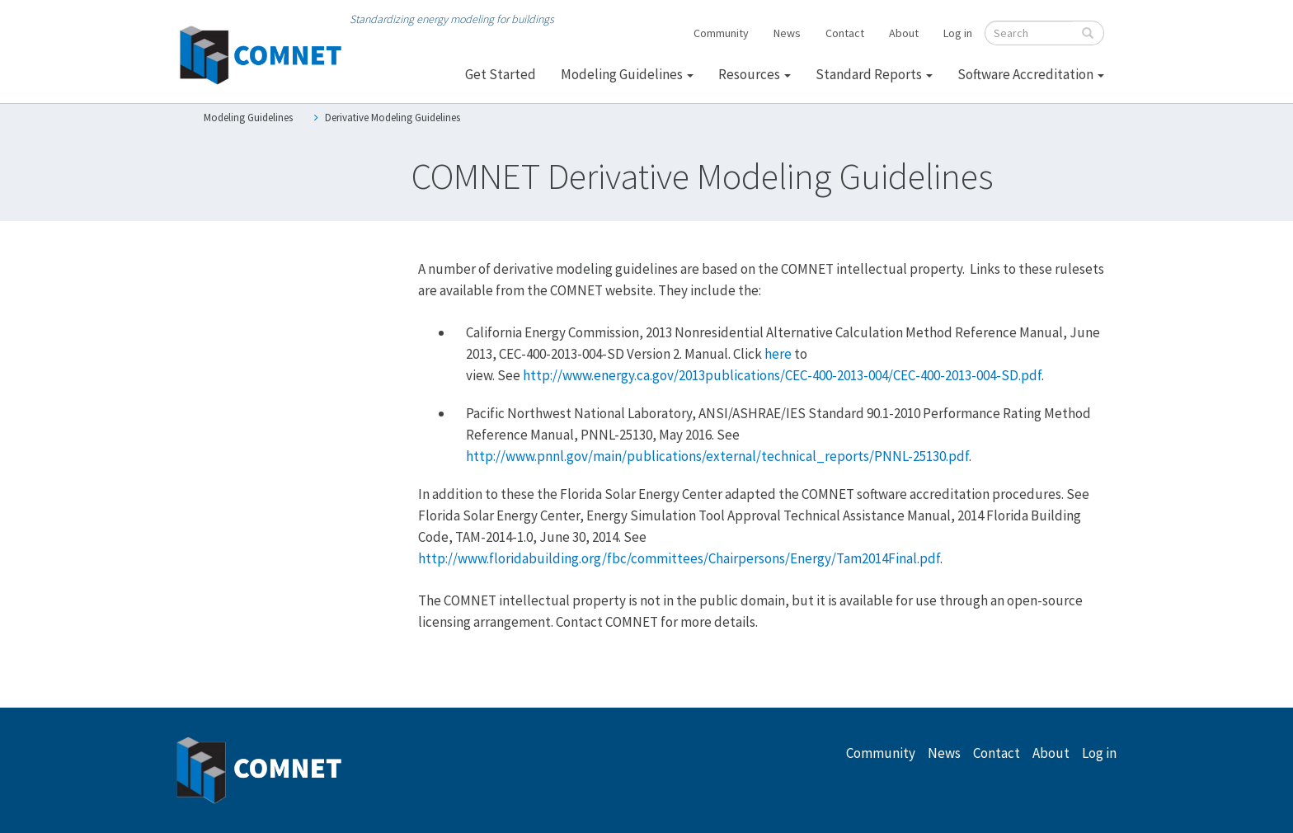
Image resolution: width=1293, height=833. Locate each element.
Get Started (500, 74)
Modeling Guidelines (627, 74)
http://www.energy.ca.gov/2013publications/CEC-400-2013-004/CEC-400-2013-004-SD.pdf (782, 375)
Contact (844, 33)
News (787, 33)
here (778, 354)
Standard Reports (874, 74)
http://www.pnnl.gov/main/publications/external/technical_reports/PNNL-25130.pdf (717, 456)
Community (721, 33)
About (904, 33)
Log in (957, 33)
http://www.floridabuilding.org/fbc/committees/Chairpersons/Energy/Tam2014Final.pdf (679, 558)
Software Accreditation (1030, 74)
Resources (754, 74)
